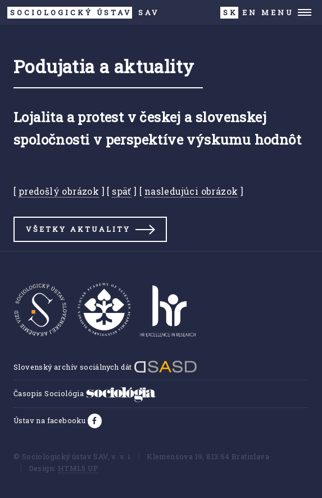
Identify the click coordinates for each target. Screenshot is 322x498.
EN (249, 12)
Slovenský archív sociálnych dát (105, 366)
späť (121, 191)
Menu (277, 12)
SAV (83, 13)
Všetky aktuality (78, 229)
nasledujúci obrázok (191, 191)
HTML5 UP (78, 468)
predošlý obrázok (59, 191)
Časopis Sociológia (84, 393)
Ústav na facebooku (50, 420)
